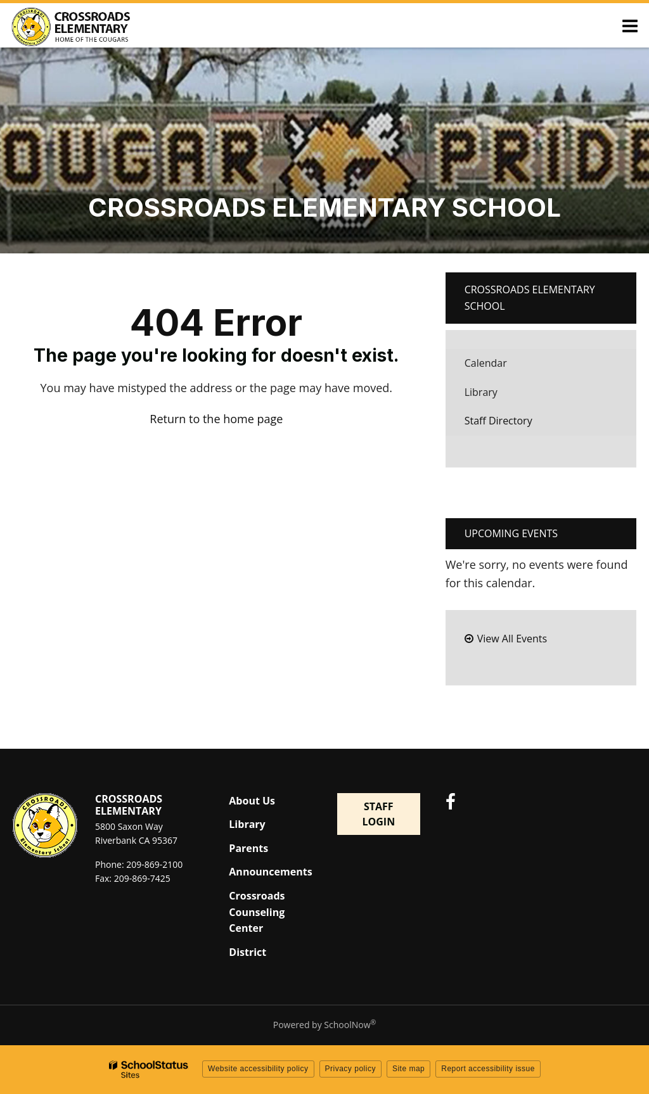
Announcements (270, 872)
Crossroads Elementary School (530, 298)
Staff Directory (498, 421)
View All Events (512, 639)
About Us (252, 801)
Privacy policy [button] (350, 1068)
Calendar (486, 363)
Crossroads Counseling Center (257, 912)
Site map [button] (408, 1068)
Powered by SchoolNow (324, 1025)
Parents (248, 848)
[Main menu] (630, 25)
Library (501, 395)
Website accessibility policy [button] (258, 1068)
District (247, 952)
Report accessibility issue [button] (488, 1068)
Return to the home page (216, 418)
